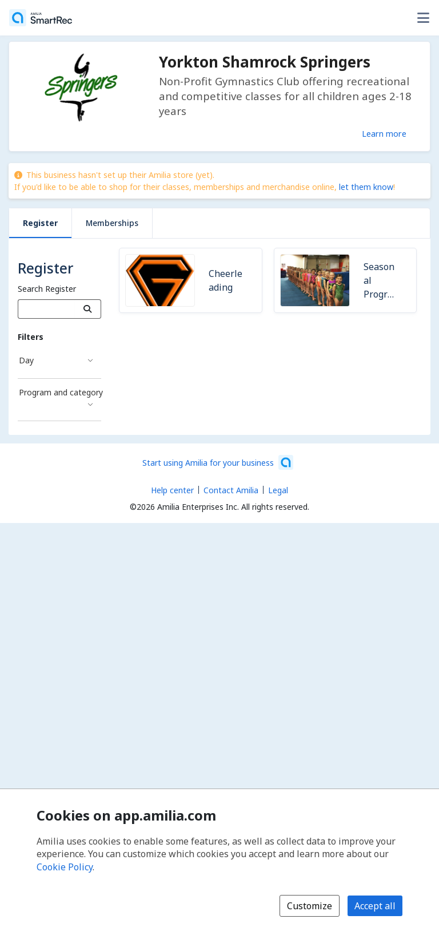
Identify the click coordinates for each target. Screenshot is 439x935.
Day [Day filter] (26, 360)
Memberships (112, 222)
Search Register (47, 288)
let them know (366, 186)
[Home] (40, 17)
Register (40, 222)
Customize (309, 906)
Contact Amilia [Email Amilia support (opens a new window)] (230, 490)
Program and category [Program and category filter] (60, 392)
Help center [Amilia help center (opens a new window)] (172, 490)
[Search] (87, 309)
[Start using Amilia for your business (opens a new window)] (217, 462)
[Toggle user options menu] (423, 18)
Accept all (375, 906)
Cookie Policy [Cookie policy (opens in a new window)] (65, 867)
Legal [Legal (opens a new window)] (278, 490)
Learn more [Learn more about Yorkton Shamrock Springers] (384, 133)
